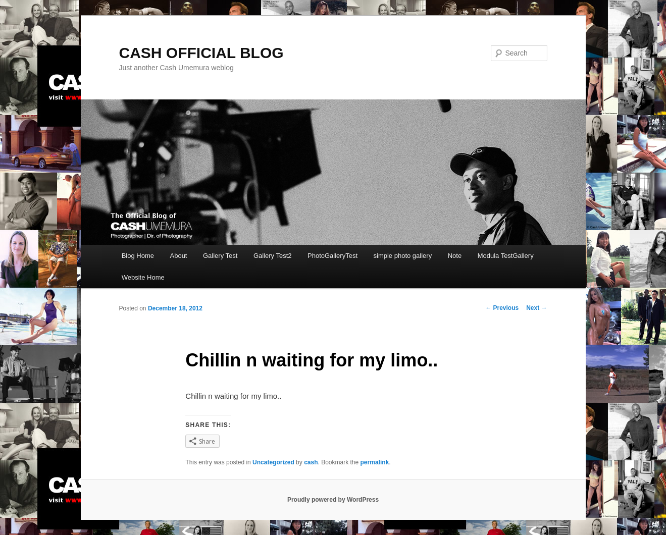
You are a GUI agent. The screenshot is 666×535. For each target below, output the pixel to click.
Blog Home (138, 255)
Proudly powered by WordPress (333, 499)
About (178, 255)
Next (536, 307)
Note (455, 255)
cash (311, 462)
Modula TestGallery (506, 255)
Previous (502, 307)
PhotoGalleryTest (332, 255)
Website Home (143, 277)
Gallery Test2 (272, 255)
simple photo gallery (403, 255)
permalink (375, 462)
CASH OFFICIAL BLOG (201, 52)
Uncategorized (273, 462)
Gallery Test (220, 255)
